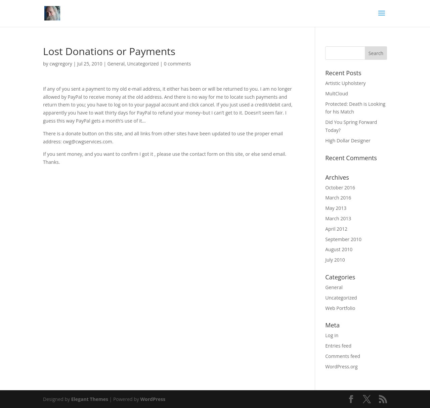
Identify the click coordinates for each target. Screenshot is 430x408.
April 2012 (336, 229)
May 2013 (335, 208)
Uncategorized (143, 63)
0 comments (177, 63)
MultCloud (336, 93)
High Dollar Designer (347, 140)
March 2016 (338, 197)
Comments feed (342, 356)
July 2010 (335, 260)
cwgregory (60, 63)
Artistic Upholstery (345, 83)
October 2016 (340, 187)
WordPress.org (341, 366)
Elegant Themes (89, 399)
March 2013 (338, 218)
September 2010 (343, 239)
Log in (331, 335)
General (116, 63)
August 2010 (338, 249)
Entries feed (338, 346)
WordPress (152, 399)
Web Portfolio (340, 308)
